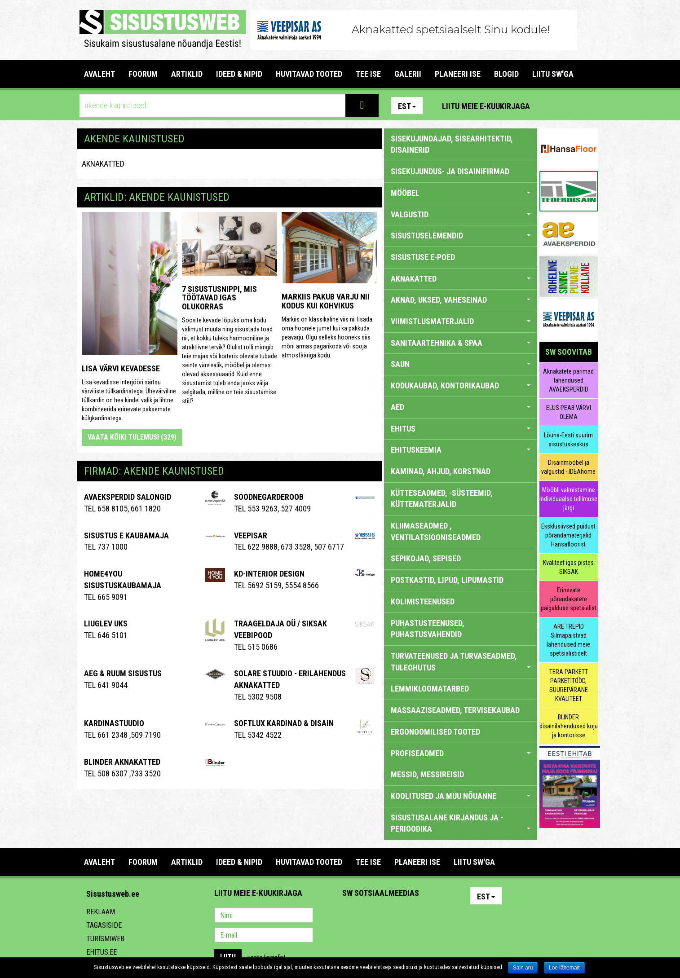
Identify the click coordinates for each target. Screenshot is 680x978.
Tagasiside (104, 925)
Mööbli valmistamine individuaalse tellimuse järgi (568, 498)
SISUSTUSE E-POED (423, 257)
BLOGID (506, 74)
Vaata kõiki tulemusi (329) (132, 437)
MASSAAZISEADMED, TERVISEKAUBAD (455, 710)
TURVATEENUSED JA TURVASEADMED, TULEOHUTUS (460, 661)
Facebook (569, 105)
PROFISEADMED (460, 753)
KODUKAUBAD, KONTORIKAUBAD (460, 385)
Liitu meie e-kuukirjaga (486, 106)
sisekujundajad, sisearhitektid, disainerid (452, 144)
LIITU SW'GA (553, 74)
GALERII (407, 74)
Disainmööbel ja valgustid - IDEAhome (568, 467)
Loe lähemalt (564, 968)
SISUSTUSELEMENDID (460, 235)
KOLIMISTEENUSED (423, 601)
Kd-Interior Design (269, 573)
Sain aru (523, 968)
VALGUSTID (460, 214)
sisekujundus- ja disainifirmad (450, 171)
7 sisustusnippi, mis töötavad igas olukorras (219, 298)
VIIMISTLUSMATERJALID (460, 321)
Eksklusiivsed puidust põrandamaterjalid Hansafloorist (568, 535)
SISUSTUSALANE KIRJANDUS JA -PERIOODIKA (460, 823)
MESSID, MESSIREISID (427, 774)
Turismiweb (105, 938)
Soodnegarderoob (269, 497)
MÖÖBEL (460, 193)
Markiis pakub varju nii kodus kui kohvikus (326, 301)
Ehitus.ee (101, 952)
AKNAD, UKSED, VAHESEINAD (460, 299)
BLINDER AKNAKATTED (122, 762)
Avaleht (99, 74)
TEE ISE (368, 74)
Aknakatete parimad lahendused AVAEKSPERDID (568, 380)
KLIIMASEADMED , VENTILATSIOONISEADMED (436, 531)
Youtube (588, 105)
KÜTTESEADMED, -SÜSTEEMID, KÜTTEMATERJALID (442, 498)
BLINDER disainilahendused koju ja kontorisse (568, 726)
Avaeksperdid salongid (127, 497)
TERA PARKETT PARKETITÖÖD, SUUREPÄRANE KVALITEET (568, 685)
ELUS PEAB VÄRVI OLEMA (568, 412)
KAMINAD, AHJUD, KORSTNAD (440, 471)
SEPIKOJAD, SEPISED (426, 558)
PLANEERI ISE (458, 74)
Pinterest (550, 105)
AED (460, 407)
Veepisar (250, 535)
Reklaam (100, 912)
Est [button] (407, 106)
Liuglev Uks (106, 623)
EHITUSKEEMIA (460, 449)
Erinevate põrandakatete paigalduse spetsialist (568, 599)
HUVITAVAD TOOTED (309, 74)
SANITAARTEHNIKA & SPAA (460, 343)
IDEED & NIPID (239, 74)
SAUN (460, 364)
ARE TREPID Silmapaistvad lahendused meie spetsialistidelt (568, 640)
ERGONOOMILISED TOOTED (435, 731)
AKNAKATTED (103, 163)
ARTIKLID (187, 74)
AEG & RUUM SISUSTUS (123, 673)
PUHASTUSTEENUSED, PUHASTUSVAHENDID (427, 628)
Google (428, 916)
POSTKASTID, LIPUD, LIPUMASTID (447, 580)
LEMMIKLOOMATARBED (430, 688)
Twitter (408, 916)
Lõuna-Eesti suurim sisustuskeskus (568, 440)
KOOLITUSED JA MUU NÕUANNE (460, 796)
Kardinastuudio (114, 723)
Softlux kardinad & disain (284, 723)
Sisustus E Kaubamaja (126, 535)
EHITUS (460, 428)
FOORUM (143, 74)
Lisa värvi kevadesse (121, 368)
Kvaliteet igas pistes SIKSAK (568, 567)
